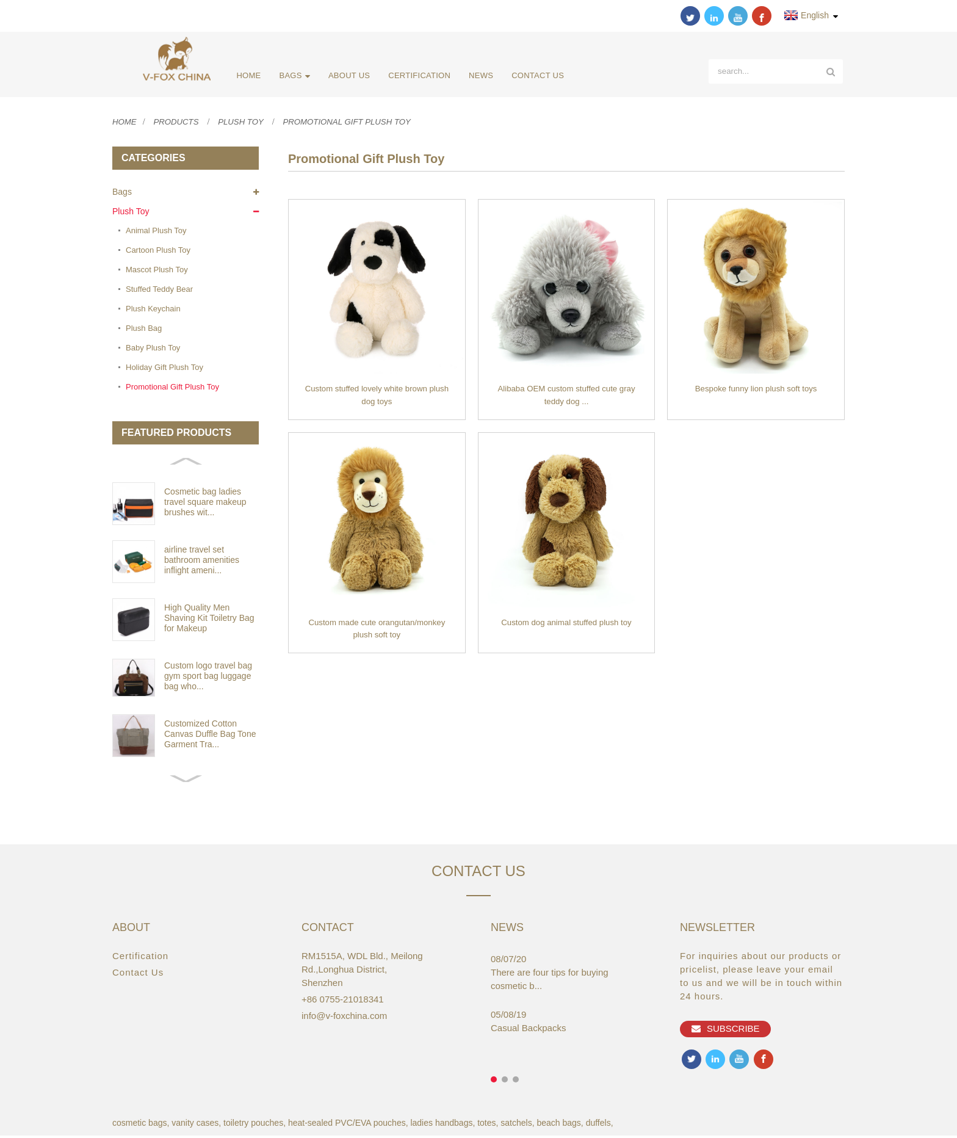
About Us (347, 75)
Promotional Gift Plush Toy (357, 123)
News (479, 75)
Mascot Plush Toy (157, 271)
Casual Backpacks (528, 1030)
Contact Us (536, 75)
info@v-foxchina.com (344, 1018)
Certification (417, 75)
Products (179, 123)
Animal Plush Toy (156, 232)
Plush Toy (246, 123)
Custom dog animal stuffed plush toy (566, 626)
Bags (293, 76)
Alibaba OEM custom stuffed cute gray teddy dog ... (566, 398)
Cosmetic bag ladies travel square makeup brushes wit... (205, 503)
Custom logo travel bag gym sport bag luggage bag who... (208, 677)
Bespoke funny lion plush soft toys (756, 392)
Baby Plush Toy (153, 349)
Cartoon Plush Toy (158, 251)
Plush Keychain (153, 310)
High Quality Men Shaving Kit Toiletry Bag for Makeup (209, 619)
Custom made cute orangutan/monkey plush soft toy (377, 633)
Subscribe (733, 1032)
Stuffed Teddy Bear (159, 290)
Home (247, 75)
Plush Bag (144, 330)
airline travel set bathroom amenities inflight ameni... (201, 561)
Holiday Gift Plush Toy (164, 369)
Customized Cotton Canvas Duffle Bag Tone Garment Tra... (210, 735)
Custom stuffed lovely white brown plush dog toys (376, 398)
